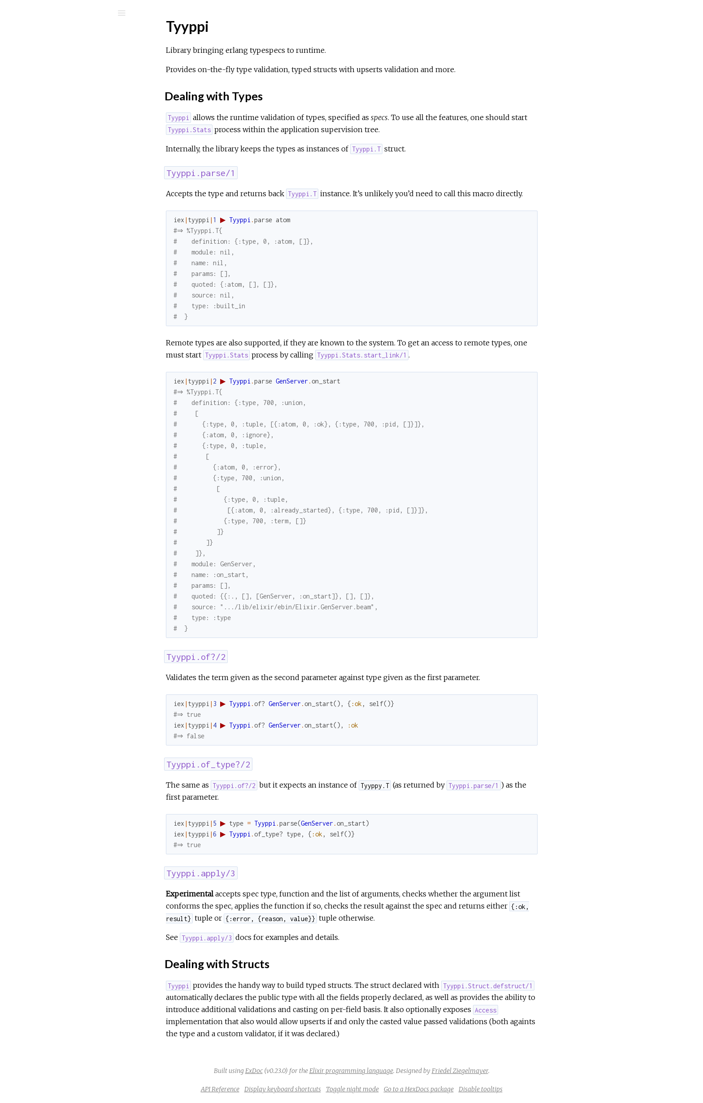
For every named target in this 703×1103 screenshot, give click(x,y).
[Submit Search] (13, 13)
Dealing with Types (62, 144)
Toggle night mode (419, 1089)
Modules (37, 82)
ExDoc (321, 1071)
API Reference (50, 107)
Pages (31, 69)
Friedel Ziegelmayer (527, 1071)
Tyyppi (38, 119)
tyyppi (39, 36)
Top (39, 134)
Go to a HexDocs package (486, 1089)
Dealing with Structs (64, 154)
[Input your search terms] (67, 13)
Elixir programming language (418, 1071)
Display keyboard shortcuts (350, 1089)
